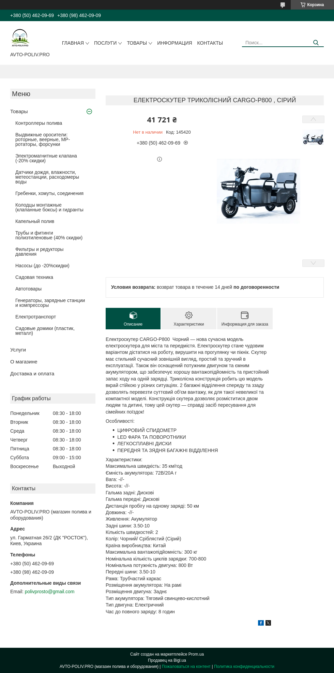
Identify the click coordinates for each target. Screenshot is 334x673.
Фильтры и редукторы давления (39, 251)
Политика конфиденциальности (244, 666)
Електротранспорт (35, 316)
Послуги (105, 43)
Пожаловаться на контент (186, 666)
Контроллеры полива (38, 123)
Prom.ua (196, 654)
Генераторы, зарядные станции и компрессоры (50, 303)
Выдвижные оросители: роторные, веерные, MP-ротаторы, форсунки (42, 139)
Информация (174, 43)
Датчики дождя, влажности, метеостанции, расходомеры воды (47, 176)
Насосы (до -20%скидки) (42, 265)
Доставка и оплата (32, 373)
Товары (137, 43)
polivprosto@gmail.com (50, 591)
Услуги (18, 350)
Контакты (210, 43)
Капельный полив (34, 221)
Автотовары (28, 288)
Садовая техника (34, 277)
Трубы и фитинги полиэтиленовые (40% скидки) (48, 235)
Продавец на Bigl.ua (167, 660)
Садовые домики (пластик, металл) (45, 331)
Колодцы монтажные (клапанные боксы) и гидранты (49, 207)
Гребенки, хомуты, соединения (49, 193)
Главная (73, 43)
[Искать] (316, 43)
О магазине (23, 361)
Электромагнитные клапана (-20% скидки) (46, 158)
